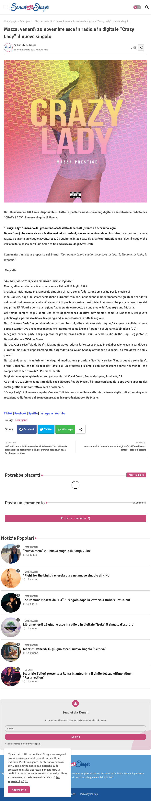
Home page (10, 21)
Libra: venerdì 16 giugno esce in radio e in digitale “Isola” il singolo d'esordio (78, 625)
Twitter (48, 429)
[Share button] (81, 429)
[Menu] (5, 7)
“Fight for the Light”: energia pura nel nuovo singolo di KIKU (66, 575)
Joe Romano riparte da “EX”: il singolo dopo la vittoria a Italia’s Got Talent (76, 600)
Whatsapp (67, 429)
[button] (137, 7)
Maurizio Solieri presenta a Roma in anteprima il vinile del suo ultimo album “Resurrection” (78, 676)
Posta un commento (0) (75, 518)
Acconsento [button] (19, 789)
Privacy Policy (89, 794)
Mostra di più (136, 474)
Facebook (29, 429)
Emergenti (25, 21)
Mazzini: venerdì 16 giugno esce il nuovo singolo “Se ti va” (64, 649)
